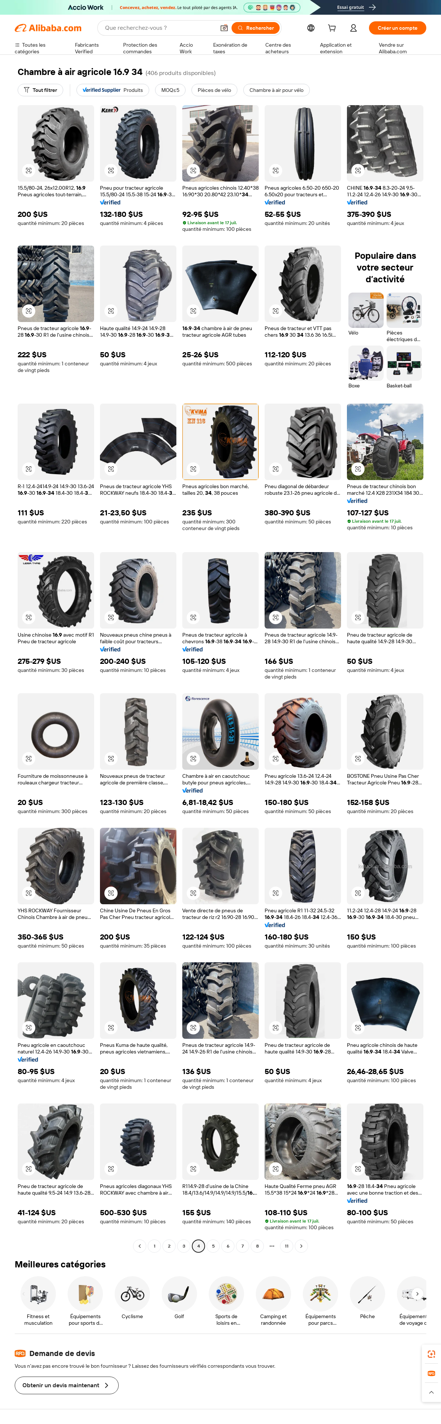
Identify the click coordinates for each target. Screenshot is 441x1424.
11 (286, 1246)
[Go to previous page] (139, 1246)
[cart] (333, 29)
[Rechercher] (256, 28)
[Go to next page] (301, 1246)
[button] (224, 28)
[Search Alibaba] (159, 28)
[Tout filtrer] (40, 90)
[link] (431, 1354)
